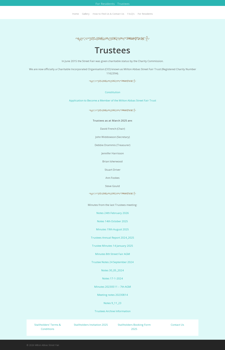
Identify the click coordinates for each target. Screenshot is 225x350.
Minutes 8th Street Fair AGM (112, 254)
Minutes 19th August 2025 (112, 229)
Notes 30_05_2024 (112, 270)
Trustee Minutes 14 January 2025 (112, 245)
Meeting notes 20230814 (112, 295)
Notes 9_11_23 (112, 303)
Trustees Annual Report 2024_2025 (112, 237)
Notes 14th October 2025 (112, 221)
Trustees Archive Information (112, 311)
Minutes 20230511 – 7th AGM (112, 286)
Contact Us (177, 324)
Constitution (112, 92)
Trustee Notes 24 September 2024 (112, 262)
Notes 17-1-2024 (112, 278)
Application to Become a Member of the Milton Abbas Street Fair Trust (112, 100)
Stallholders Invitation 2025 (91, 324)
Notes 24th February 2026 (112, 213)
